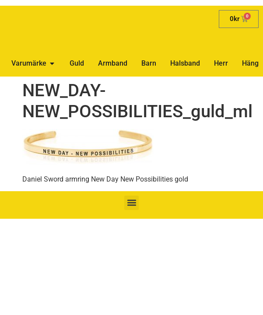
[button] (131, 203)
